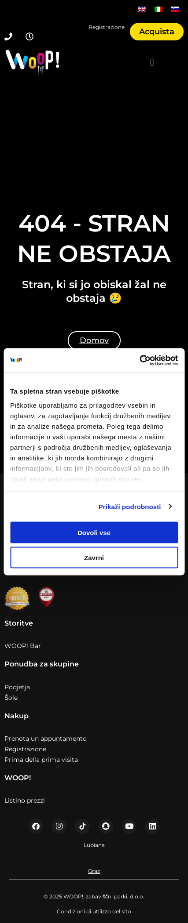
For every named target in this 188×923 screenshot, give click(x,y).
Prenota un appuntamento (45, 738)
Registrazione (25, 749)
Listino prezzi (24, 800)
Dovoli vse (94, 532)
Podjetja (17, 687)
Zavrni (94, 557)
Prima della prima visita (41, 760)
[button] (152, 62)
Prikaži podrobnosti (130, 506)
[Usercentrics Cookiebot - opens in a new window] (139, 360)
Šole (11, 698)
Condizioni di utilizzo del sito (94, 911)
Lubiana (94, 845)
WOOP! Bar (22, 646)
